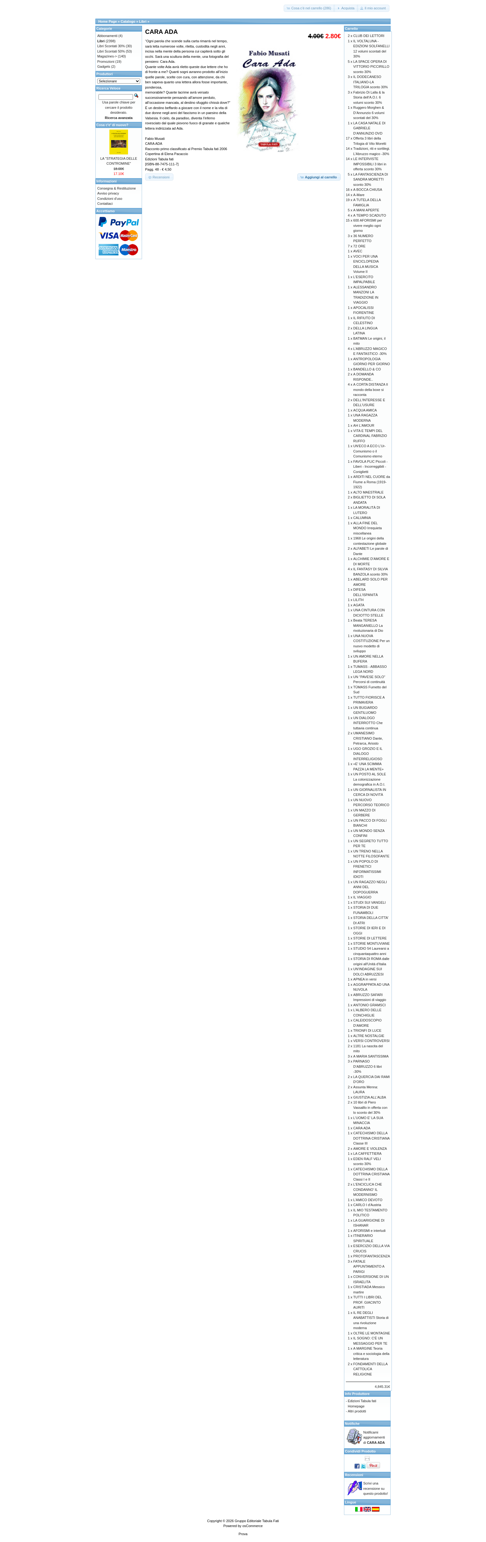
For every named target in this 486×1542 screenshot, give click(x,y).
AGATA (358, 605)
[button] (309, 8)
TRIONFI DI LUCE (367, 1030)
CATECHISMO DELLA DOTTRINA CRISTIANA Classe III (371, 1138)
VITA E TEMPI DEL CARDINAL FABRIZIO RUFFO (370, 436)
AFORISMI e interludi (369, 1230)
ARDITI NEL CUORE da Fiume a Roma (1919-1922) (371, 482)
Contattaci (105, 203)
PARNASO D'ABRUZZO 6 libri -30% (367, 1066)
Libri (143, 21)
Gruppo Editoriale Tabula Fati (257, 1521)
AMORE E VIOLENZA (370, 1148)
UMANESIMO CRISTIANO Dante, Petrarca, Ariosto (368, 738)
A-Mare (358, 195)
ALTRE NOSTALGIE (368, 1036)
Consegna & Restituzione (116, 188)
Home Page (107, 21)
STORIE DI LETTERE (370, 938)
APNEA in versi (365, 979)
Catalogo (128, 21)
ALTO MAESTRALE (368, 492)
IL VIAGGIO (362, 897)
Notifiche (352, 1423)
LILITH (358, 600)
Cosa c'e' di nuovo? (112, 125)
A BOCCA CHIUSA (367, 189)
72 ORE (359, 246)
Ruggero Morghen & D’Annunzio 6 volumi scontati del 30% (368, 113)
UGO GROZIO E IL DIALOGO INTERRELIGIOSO (368, 754)
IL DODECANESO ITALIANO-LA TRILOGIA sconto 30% (370, 82)
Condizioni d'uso (109, 198)
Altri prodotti (357, 1411)
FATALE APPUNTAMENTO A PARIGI (368, 1267)
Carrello (351, 28)
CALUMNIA (362, 518)
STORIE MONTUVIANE (371, 943)
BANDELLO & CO (367, 369)
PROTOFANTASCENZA (371, 1256)
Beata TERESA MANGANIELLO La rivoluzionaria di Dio (368, 625)
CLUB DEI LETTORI (368, 36)
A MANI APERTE (366, 210)
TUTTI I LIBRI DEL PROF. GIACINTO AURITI (367, 1302)
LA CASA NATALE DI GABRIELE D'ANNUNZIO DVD (369, 128)
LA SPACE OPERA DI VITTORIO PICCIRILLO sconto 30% (371, 67)
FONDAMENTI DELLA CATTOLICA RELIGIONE (370, 1369)
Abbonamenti (107, 36)
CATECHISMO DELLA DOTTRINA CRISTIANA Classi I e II (371, 1174)
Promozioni (105, 61)
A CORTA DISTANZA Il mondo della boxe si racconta (370, 390)
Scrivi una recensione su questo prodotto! (375, 1488)
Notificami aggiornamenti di (374, 1437)
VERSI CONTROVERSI (371, 1041)
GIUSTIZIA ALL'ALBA (369, 1097)
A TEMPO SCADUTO (369, 215)
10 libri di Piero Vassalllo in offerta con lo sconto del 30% (370, 1107)
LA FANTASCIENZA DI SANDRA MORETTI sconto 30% (370, 179)
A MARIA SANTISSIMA (371, 1056)
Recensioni (354, 1475)
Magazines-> (107, 56)
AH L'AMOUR (363, 425)
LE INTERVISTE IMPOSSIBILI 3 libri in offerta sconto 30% (369, 164)
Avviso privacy (108, 193)
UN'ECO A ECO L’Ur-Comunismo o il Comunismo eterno (369, 451)
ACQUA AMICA (365, 410)
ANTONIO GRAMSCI (369, 1005)
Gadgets (103, 66)
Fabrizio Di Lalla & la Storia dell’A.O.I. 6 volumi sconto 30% (369, 97)
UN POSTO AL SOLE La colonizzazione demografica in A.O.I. (369, 779)
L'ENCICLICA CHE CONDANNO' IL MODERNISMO (367, 1189)
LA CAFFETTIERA (367, 1153)
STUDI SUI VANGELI (369, 902)
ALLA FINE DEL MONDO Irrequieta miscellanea (367, 528)
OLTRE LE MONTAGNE (371, 1333)
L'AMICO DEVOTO (368, 1200)
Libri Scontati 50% (111, 51)
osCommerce (252, 1526)
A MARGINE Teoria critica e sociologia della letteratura (371, 1354)
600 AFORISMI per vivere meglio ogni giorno (367, 225)
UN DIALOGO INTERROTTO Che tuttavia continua (368, 723)
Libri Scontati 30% (111, 46)
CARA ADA (361, 1128)
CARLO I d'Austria (367, 1205)
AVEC (357, 251)
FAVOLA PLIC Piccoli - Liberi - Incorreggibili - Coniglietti (370, 467)
